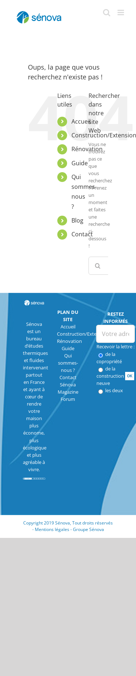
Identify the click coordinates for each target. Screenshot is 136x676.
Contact (82, 234)
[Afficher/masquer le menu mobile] (121, 12)
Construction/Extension (82, 334)
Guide (79, 163)
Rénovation (69, 341)
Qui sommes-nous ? (68, 362)
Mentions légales (52, 529)
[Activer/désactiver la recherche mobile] (106, 12)
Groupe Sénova (88, 529)
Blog (77, 220)
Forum (68, 399)
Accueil (81, 121)
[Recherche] (97, 266)
